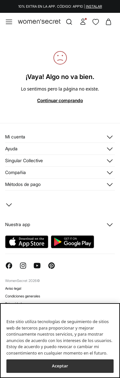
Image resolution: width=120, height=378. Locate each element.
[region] (60, 340)
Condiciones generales (22, 296)
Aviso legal (13, 288)
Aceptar (60, 366)
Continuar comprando (60, 100)
